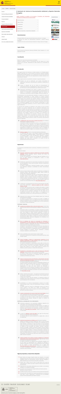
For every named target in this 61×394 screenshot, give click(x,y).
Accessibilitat (6, 384)
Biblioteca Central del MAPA (31, 313)
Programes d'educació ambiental (7, 24)
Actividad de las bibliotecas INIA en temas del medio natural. (31, 206)
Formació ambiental (5, 19)
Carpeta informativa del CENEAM (7, 16)
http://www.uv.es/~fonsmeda (30, 309)
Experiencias (20, 28)
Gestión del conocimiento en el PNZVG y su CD (29, 320)
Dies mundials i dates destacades (7, 34)
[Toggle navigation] (58, 2)
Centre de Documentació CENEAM (7, 29)
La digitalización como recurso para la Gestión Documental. (31, 120)
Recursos (3, 21)
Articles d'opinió (4, 39)
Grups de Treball (12, 8)
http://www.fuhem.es (24, 158)
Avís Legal (28, 384)
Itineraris (3, 36)
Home (3, 8)
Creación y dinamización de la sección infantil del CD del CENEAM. (33, 293)
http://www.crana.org (26, 270)
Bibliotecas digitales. (24, 132)
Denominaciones (21, 20)
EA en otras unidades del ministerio (7, 41)
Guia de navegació (21, 384)
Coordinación (20, 24)
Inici (2, 384)
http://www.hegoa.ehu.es (40, 180)
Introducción (20, 26)
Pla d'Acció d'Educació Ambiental (7, 14)
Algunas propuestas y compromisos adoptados (26, 30)
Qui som (3, 11)
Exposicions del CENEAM (6, 31)
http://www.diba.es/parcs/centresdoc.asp (28, 346)
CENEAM (7, 8)
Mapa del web (13, 384)
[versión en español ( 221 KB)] (37, 184)
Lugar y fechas (20, 22)
